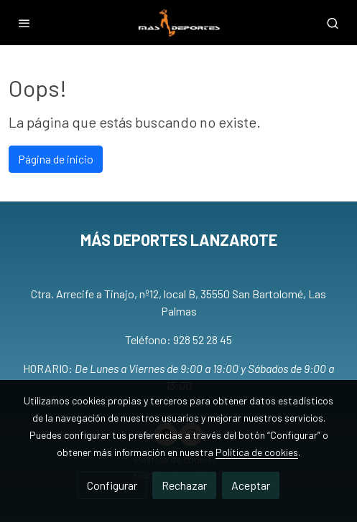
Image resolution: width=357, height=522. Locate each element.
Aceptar (250, 485)
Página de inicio (55, 159)
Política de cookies (256, 452)
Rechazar (184, 485)
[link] (179, 22)
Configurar (112, 485)
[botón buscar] (333, 22)
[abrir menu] (24, 22)
